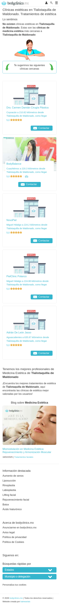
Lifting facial (9, 495)
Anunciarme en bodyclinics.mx (20, 527)
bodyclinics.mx (16, 598)
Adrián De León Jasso (18, 332)
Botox (6, 504)
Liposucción (9, 480)
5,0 (14, 120)
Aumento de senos (13, 475)
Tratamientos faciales (23, 457)
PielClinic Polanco (16, 276)
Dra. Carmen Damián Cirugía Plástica (27, 107)
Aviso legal (9, 532)
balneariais (25, 601)
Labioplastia (9, 490)
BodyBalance (13, 163)
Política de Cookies (13, 542)
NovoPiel (11, 220)
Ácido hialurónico (12, 509)
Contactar (41, 128)
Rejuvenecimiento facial (16, 499)
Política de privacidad (14, 537)
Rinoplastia (9, 485)
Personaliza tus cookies (14, 584)
